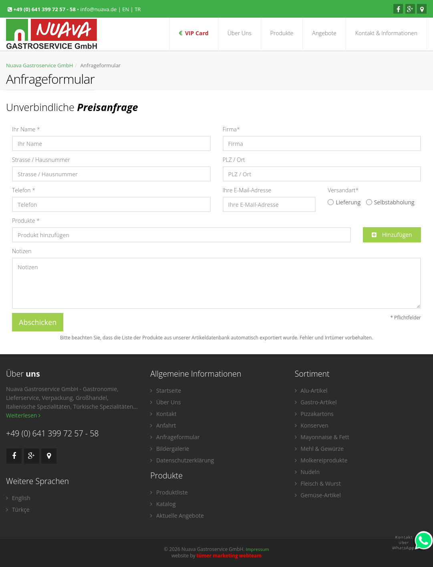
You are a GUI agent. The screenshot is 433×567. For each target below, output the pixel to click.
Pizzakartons (314, 414)
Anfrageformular (174, 437)
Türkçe (18, 509)
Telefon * (23, 190)
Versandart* (343, 190)
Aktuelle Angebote (177, 515)
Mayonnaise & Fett (322, 437)
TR (138, 9)
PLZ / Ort (234, 159)
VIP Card (194, 33)
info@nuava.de (99, 9)
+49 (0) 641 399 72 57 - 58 (45, 9)
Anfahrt (163, 425)
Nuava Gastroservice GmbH (39, 65)
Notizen (22, 251)
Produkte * (26, 220)
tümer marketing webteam (229, 555)
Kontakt (163, 414)
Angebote (324, 33)
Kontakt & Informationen (386, 33)
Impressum (257, 549)
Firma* (231, 129)
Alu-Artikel (311, 390)
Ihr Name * (26, 129)
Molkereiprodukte (321, 460)
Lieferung (344, 202)
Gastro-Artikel (316, 402)
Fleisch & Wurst (318, 483)
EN (125, 9)
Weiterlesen (23, 415)
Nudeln (307, 472)
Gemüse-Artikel (318, 495)
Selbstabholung (390, 202)
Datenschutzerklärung (182, 460)
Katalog (162, 504)
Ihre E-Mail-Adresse (247, 190)
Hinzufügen (392, 234)
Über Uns (240, 33)
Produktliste (168, 492)
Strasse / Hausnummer (41, 159)
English (18, 498)
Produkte (282, 33)
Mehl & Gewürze (319, 448)
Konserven (311, 425)
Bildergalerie (169, 448)
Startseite (165, 390)
